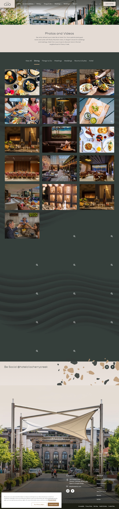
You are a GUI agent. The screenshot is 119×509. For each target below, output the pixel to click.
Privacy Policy (88, 506)
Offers (19, 4)
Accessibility (81, 506)
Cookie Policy (111, 506)
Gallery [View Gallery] (91, 4)
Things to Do (48, 4)
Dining (39, 4)
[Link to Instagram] (107, 367)
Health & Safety (103, 506)
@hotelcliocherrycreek (32, 367)
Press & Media (101, 483)
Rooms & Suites (80, 60)
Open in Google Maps (76, 483)
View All (29, 60)
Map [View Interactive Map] (96, 4)
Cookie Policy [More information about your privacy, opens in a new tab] (52, 507)
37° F (100, 4)
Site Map (95, 506)
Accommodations (29, 4)
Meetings (58, 4)
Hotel (91, 60)
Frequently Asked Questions (106, 479)
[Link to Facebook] (113, 367)
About (75, 4)
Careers (99, 487)
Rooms (99, 495)
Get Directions (101, 491)
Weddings (67, 4)
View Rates (109, 4)
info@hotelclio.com (75, 486)
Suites (99, 499)
